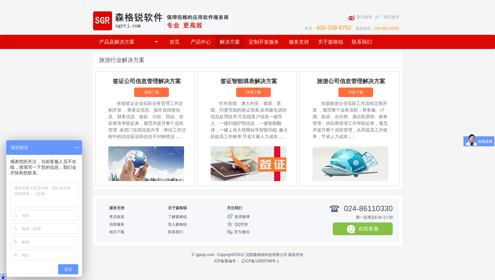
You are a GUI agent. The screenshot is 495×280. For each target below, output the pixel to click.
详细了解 (151, 92)
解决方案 (230, 42)
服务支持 (299, 42)
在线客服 (363, 229)
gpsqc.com (205, 255)
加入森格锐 (177, 224)
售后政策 (116, 217)
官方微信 (241, 232)
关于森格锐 (330, 42)
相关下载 (116, 232)
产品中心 (201, 42)
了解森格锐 (177, 217)
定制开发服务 (264, 42)
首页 (175, 42)
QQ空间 (241, 224)
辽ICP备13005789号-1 (260, 261)
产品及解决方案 (128, 42)
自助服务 (116, 224)
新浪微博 (242, 217)
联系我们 (362, 42)
